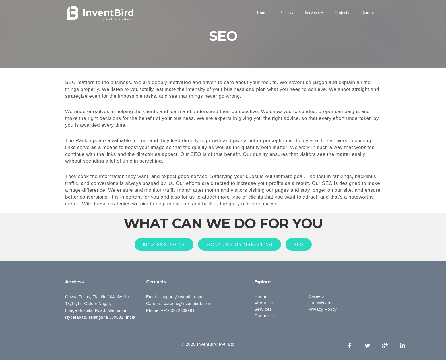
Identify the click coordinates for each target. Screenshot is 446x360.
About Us (263, 302)
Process (286, 12)
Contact (368, 12)
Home (262, 12)
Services (312, 12)
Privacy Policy (322, 309)
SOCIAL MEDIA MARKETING (239, 244)
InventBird (108, 13)
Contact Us (265, 315)
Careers (316, 296)
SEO (298, 244)
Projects (342, 12)
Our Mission (320, 302)
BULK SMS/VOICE (164, 244)
